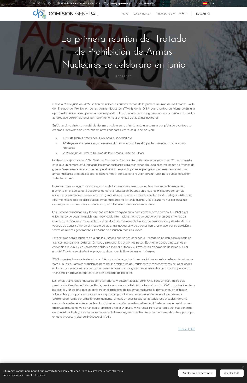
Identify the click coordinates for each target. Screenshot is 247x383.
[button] (203, 14)
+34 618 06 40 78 (145, 3)
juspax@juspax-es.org (119, 3)
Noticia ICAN (186, 329)
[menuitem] (128, 14)
